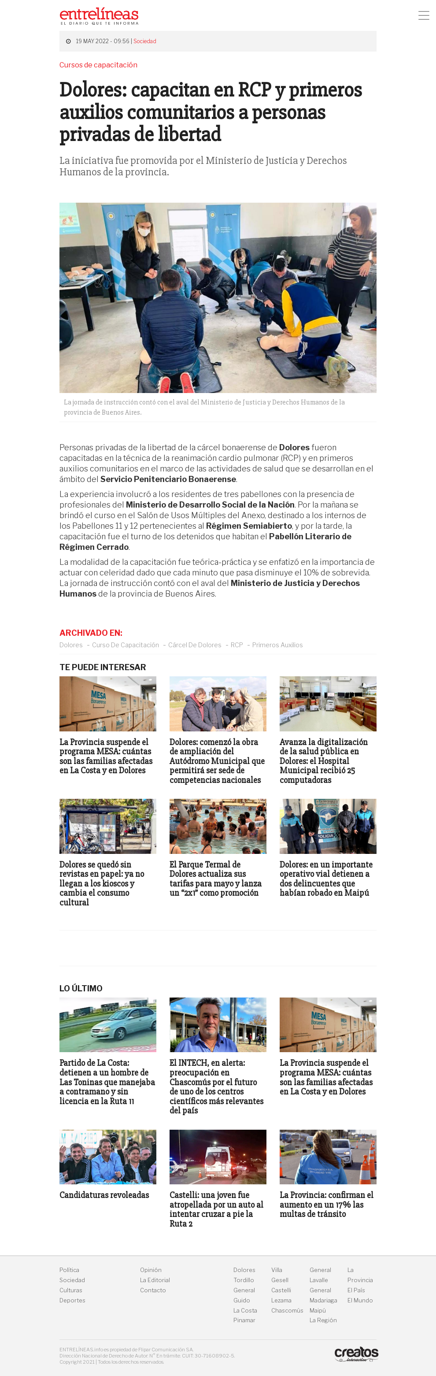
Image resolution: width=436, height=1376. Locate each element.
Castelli (281, 1290)
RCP (237, 645)
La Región (323, 1320)
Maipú (318, 1310)
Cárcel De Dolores (195, 645)
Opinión (151, 1270)
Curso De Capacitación (125, 645)
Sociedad (144, 41)
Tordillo (243, 1280)
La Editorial (155, 1280)
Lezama (281, 1300)
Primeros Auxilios (277, 645)
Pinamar (244, 1320)
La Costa (245, 1310)
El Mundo (360, 1300)
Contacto (153, 1290)
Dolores (71, 645)
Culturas (70, 1290)
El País (356, 1290)
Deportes (72, 1300)
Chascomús (287, 1310)
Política (69, 1270)
